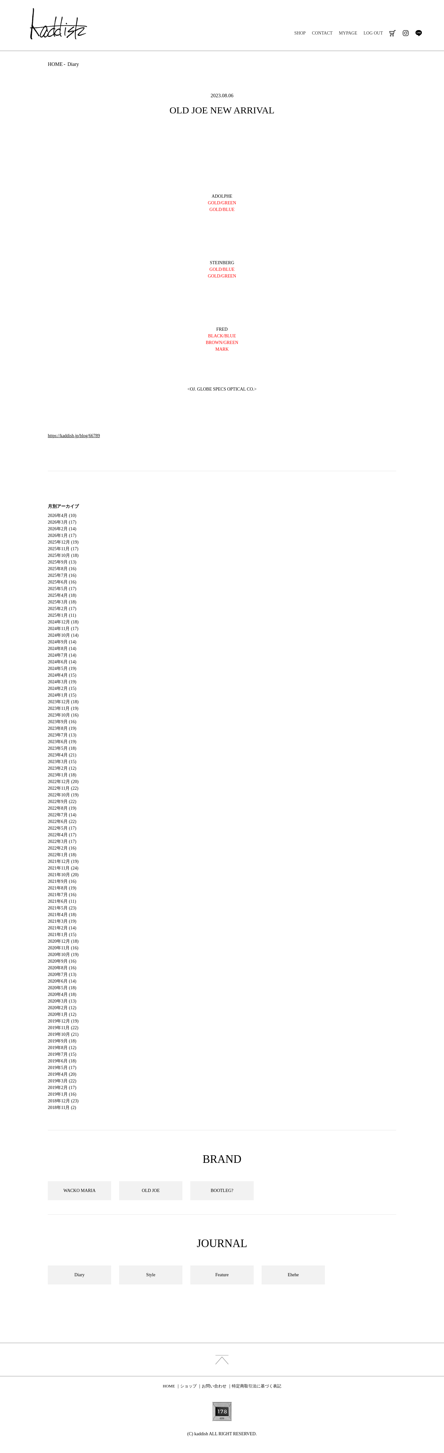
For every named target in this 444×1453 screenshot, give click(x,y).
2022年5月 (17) (62, 828)
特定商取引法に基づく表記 (256, 1386)
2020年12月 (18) (63, 941)
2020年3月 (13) (62, 1001)
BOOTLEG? (222, 1190)
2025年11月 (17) (63, 548)
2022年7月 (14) (62, 815)
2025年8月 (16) (62, 568)
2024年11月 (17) (63, 628)
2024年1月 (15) (62, 695)
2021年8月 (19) (62, 888)
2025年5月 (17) (62, 588)
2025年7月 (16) (62, 575)
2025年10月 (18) (63, 555)
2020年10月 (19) (63, 954)
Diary (73, 64)
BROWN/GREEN (222, 342)
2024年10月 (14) (63, 635)
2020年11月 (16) (63, 948)
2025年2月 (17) (62, 608)
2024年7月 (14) (62, 655)
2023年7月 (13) (62, 735)
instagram (405, 33)
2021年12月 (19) (63, 861)
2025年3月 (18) (62, 602)
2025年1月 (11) (62, 615)
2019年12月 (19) (63, 1021)
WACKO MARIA (79, 1190)
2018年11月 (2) (62, 1107)
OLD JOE (151, 1190)
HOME (55, 64)
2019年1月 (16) (62, 1094)
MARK (222, 349)
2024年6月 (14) (62, 662)
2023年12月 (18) (63, 701)
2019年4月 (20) (62, 1074)
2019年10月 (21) (63, 1034)
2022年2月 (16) (62, 848)
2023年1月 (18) (62, 775)
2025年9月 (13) (62, 562)
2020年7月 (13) (62, 974)
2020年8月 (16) (62, 967)
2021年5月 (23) (62, 908)
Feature (222, 1274)
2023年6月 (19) (62, 741)
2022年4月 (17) (62, 834)
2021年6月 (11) (62, 901)
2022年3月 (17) (62, 841)
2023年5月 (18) (62, 748)
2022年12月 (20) (63, 781)
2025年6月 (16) (62, 582)
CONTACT (322, 33)
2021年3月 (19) (62, 921)
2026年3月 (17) (62, 522)
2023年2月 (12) (62, 768)
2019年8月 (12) (62, 1047)
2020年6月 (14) (62, 981)
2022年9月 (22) (62, 801)
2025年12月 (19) (63, 542)
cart (392, 33)
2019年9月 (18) (62, 1041)
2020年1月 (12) (62, 1014)
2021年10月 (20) (63, 874)
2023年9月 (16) (62, 721)
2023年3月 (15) (62, 761)
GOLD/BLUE (221, 209)
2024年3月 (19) (62, 681)
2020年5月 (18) (62, 987)
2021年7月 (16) (62, 894)
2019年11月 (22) (63, 1027)
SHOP (300, 33)
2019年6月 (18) (62, 1061)
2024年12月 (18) (63, 622)
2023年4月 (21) (62, 755)
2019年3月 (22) (62, 1081)
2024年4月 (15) (62, 675)
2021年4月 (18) (62, 914)
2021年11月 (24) (63, 868)
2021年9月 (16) (62, 881)
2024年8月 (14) (62, 648)
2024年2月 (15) (62, 688)
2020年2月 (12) (62, 1007)
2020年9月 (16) (62, 961)
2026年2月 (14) (62, 528)
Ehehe (293, 1274)
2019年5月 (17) (62, 1067)
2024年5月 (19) (62, 668)
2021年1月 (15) (62, 934)
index (222, 1359)
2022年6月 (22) (62, 821)
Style (150, 1274)
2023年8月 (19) (62, 728)
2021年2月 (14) (62, 928)
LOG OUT (373, 33)
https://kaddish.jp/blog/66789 (74, 435)
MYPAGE (348, 33)
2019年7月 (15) (62, 1054)
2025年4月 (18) (62, 595)
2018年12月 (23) (63, 1101)
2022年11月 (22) (63, 788)
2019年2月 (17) (62, 1087)
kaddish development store (58, 24)
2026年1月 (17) (62, 535)
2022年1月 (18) (62, 854)
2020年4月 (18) (62, 994)
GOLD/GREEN (222, 276)
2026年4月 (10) (62, 515)
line (418, 33)
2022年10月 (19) (63, 795)
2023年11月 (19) (63, 708)
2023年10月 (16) (63, 715)
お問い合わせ (214, 1386)
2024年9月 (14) (62, 642)
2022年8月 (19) (62, 808)
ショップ (188, 1386)
